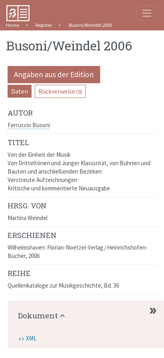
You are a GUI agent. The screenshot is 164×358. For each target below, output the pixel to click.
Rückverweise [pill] (60, 91)
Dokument (38, 315)
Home (12, 25)
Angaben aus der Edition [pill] (54, 74)
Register (44, 25)
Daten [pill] (19, 91)
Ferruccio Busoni (29, 125)
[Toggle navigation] (147, 13)
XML (31, 338)
